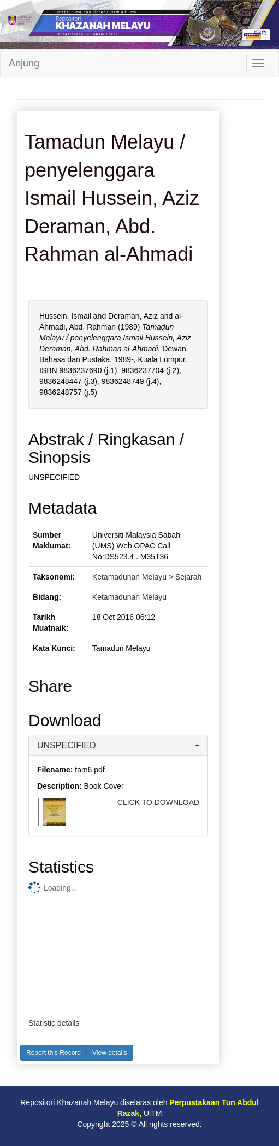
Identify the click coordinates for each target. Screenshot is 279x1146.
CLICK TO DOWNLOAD (158, 802)
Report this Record (53, 1053)
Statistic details (53, 1023)
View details (109, 1053)
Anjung (24, 63)
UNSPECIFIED (66, 745)
